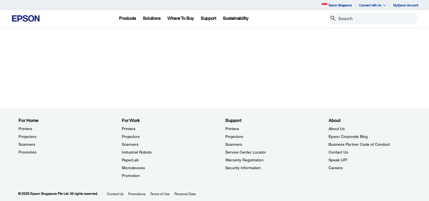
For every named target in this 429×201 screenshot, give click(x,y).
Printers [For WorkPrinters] (128, 128)
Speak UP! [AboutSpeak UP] (338, 160)
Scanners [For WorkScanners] (130, 144)
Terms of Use (160, 194)
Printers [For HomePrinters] (25, 128)
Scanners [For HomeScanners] (26, 144)
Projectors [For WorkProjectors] (131, 136)
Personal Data (185, 194)
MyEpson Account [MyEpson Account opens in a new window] (405, 5)
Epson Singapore (337, 5)
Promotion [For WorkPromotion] (131, 175)
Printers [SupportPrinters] (232, 128)
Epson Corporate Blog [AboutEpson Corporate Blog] (348, 136)
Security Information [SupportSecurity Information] (243, 168)
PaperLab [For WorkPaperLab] (130, 160)
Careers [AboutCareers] (336, 168)
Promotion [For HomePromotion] (27, 152)
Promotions (137, 194)
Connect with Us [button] (372, 5)
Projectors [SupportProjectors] (234, 136)
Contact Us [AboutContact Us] (338, 152)
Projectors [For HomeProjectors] (27, 136)
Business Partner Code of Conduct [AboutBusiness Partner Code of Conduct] (359, 144)
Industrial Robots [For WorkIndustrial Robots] (137, 152)
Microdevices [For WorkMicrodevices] (133, 168)
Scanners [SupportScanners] (233, 144)
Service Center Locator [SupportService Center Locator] (245, 152)
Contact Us (115, 194)
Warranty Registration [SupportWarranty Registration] (244, 160)
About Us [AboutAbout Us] (337, 128)
